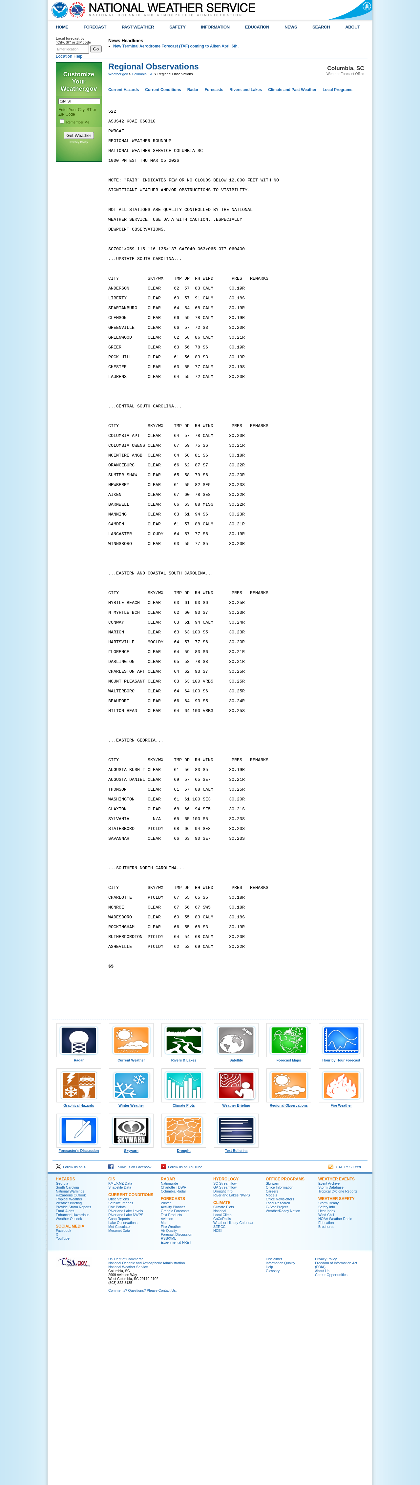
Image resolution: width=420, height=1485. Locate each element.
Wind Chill (326, 1398)
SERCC (219, 1409)
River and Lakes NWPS (231, 1378)
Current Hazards (123, 89)
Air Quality (169, 1413)
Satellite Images (120, 1386)
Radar (193, 89)
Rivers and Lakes (245, 89)
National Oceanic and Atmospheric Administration (146, 1446)
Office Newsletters (280, 1382)
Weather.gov (118, 74)
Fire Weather (341, 1286)
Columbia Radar (173, 1374)
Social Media (70, 1409)
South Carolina (67, 1370)
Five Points (117, 1390)
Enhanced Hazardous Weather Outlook (73, 1399)
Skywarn (131, 1331)
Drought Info (223, 1374)
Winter (166, 1386)
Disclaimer (274, 1442)
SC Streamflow (225, 1366)
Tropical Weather (69, 1382)
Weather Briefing (236, 1286)
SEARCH (321, 27)
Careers (272, 1374)
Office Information (279, 1370)
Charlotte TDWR (173, 1370)
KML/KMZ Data (120, 1366)
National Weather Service (128, 1450)
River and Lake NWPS (125, 1398)
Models (271, 1378)
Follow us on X (71, 1350)
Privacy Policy (79, 142)
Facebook (63, 1413)
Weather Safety (336, 1381)
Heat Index (326, 1394)
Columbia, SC (143, 74)
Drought (183, 1331)
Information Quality (280, 1446)
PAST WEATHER (138, 27)
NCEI (217, 1413)
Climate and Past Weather (292, 89)
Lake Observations (122, 1405)
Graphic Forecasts (175, 1394)
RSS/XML (168, 1421)
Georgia (62, 1366)
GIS (111, 1362)
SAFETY (177, 27)
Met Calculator (119, 1409)
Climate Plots (183, 1286)
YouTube (63, 1421)
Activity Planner (173, 1390)
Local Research (278, 1386)
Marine (166, 1405)
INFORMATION (215, 27)
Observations (118, 1382)
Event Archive (329, 1366)
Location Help (69, 56)
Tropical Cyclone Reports (337, 1374)
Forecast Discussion (176, 1417)
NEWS (290, 27)
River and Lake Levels (125, 1394)
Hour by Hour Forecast (341, 1241)
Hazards (65, 1362)
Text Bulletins (236, 1331)
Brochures (326, 1409)
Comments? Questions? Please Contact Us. (142, 1473)
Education (326, 1405)
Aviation (167, 1401)
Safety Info (326, 1390)
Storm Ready (328, 1386)
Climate (221, 1385)
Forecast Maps (288, 1241)
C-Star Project (277, 1390)
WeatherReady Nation (283, 1394)
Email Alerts (65, 1394)
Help (269, 1450)
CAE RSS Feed (344, 1350)
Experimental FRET (176, 1425)
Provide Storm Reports (73, 1390)
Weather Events (336, 1362)
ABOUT (352, 27)
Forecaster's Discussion (78, 1331)
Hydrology (226, 1362)
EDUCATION (257, 27)
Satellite (236, 1241)
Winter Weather (131, 1286)
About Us (322, 1454)
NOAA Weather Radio (335, 1401)
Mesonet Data (119, 1413)
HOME (62, 27)
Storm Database (331, 1370)
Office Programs (285, 1362)
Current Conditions (163, 89)
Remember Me (77, 122)
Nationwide (169, 1366)
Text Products (171, 1398)
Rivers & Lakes (183, 1241)
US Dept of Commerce (125, 1442)
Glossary (273, 1454)
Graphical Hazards (78, 1286)
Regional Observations (288, 1286)
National (219, 1394)
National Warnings (70, 1374)
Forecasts (214, 89)
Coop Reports (119, 1401)
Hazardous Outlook (71, 1378)
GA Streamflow (225, 1370)
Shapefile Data (119, 1370)
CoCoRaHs (222, 1401)
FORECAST (95, 27)
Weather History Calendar (233, 1405)
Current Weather (131, 1241)
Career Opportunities (331, 1457)
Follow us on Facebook (130, 1350)
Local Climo (222, 1398)
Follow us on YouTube (181, 1350)
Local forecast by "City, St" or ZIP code (73, 40)
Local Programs (337, 89)
